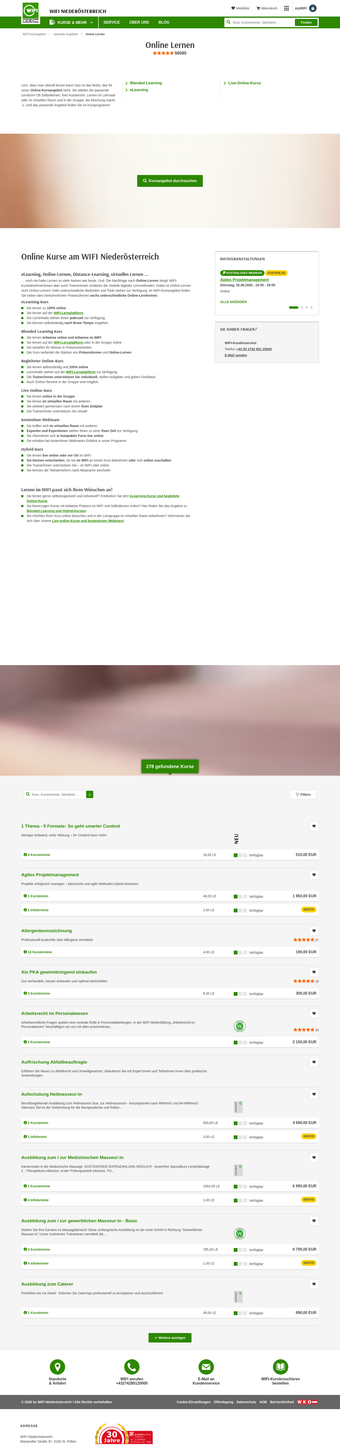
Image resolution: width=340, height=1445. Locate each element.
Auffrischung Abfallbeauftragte (54, 1062)
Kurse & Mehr (69, 22)
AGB (263, 1402)
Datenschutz (246, 1402)
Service (111, 22)
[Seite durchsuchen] (271, 22)
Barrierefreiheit (282, 1402)
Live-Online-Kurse (244, 83)
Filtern (303, 794)
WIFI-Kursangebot (34, 34)
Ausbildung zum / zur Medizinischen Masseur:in (72, 1157)
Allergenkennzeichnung (46, 930)
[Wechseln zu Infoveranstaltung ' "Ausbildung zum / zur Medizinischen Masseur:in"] (307, 307)
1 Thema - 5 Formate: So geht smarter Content (70, 826)
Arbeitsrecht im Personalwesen (54, 1013)
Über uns (139, 22)
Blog (164, 22)
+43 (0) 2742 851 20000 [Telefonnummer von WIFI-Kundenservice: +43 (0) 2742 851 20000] (254, 349)
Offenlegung (223, 1402)
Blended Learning (146, 83)
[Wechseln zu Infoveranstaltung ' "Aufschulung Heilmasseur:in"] (302, 307)
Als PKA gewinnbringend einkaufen (59, 972)
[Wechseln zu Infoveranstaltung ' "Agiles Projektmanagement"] (293, 307)
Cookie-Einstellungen (194, 1402)
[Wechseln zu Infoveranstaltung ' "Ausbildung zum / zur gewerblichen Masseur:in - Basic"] (311, 307)
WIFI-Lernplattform (68, 313)
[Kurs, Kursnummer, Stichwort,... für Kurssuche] (59, 794)
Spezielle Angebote (66, 34)
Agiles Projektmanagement (244, 280)
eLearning (139, 90)
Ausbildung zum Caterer (47, 1284)
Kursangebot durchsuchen (170, 181)
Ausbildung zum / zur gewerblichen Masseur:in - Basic (79, 1220)
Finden (306, 22)
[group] (170, 53)
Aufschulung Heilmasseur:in (51, 1094)
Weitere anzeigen (169, 1336)
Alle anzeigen (233, 302)
